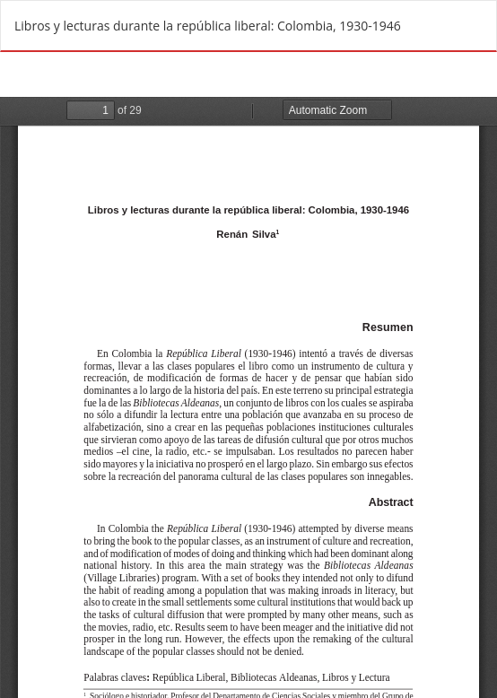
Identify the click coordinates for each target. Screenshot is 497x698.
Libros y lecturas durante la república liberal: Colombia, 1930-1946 (207, 25)
